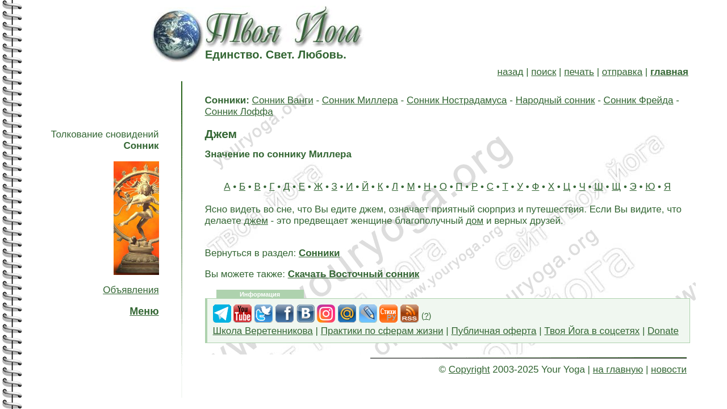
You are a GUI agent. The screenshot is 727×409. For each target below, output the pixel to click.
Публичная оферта (493, 330)
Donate (663, 330)
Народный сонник (555, 100)
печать (579, 71)
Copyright (469, 369)
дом (474, 220)
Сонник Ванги (283, 100)
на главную (618, 369)
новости (669, 369)
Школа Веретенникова (263, 330)
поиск (543, 71)
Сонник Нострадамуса (457, 100)
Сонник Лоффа (239, 111)
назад (511, 71)
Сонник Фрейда (639, 100)
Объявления (130, 290)
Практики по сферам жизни (382, 330)
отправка (622, 71)
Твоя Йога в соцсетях (592, 330)
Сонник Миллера (360, 100)
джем (256, 220)
